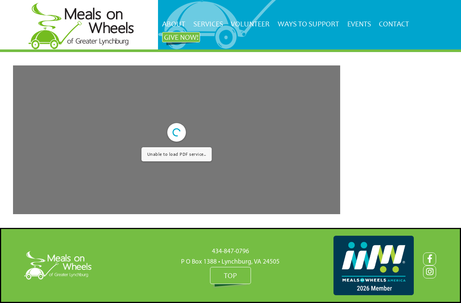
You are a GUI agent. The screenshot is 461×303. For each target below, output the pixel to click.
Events (359, 23)
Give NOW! (181, 37)
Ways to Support (308, 23)
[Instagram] (429, 271)
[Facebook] (429, 258)
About (173, 23)
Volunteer (250, 23)
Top (230, 275)
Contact (394, 23)
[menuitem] (173, 24)
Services (208, 23)
